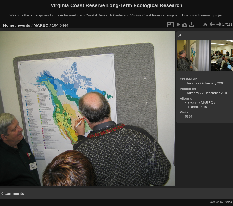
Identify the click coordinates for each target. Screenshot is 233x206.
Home (8, 25)
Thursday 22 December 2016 (206, 93)
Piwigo (228, 201)
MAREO (41, 25)
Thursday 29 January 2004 (205, 83)
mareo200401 (198, 107)
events (24, 25)
